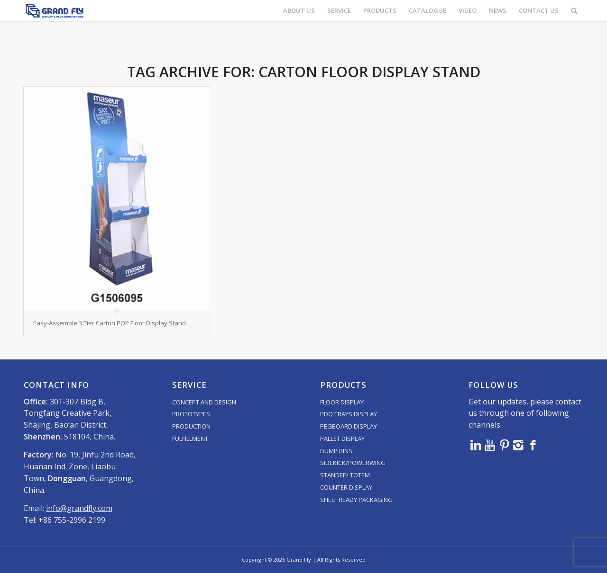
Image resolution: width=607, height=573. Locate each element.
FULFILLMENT (190, 438)
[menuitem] (299, 10)
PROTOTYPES (191, 414)
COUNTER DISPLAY (346, 487)
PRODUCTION (191, 426)
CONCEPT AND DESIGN (204, 402)
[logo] (54, 10)
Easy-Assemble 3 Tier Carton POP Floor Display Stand (109, 323)
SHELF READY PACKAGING (356, 499)
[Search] (574, 10)
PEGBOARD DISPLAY (348, 426)
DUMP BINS (336, 451)
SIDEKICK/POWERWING (353, 462)
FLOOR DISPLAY (342, 402)
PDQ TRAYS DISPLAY (348, 414)
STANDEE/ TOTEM (345, 475)
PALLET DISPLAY (342, 438)
